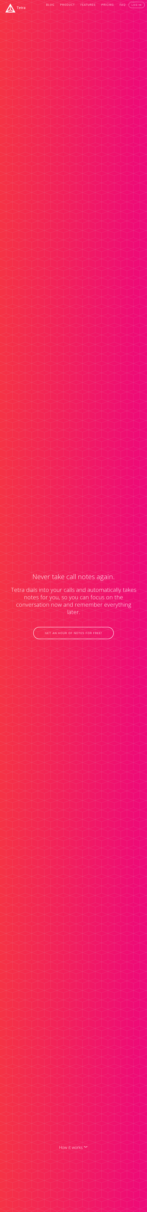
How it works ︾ (73, 1147)
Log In (137, 4)
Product (67, 4)
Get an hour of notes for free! (73, 633)
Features (88, 4)
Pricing (107, 4)
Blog (50, 4)
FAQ (123, 4)
